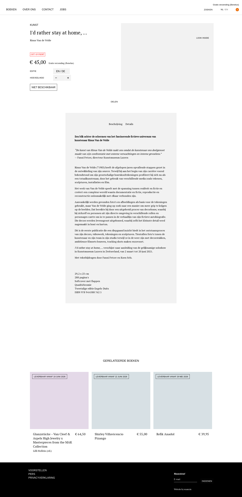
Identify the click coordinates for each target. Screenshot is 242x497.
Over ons (29, 9)
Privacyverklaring (41, 477)
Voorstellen (37, 470)
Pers (31, 474)
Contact (48, 9)
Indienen (207, 481)
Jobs (63, 9)
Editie (33, 71)
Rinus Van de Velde (40, 40)
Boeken (11, 9)
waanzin (187, 489)
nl (222, 9)
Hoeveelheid (37, 78)
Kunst (34, 25)
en (226, 9)
